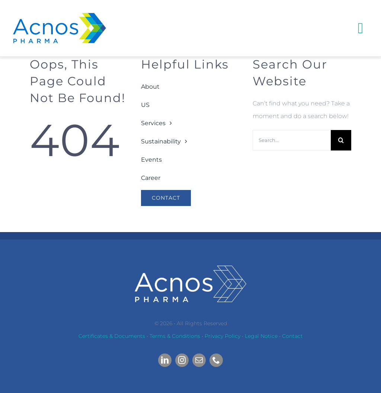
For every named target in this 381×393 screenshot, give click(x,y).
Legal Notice (261, 336)
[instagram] (182, 360)
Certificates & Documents (112, 336)
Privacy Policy (222, 336)
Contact (292, 336)
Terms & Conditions (175, 336)
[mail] (199, 360)
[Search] (341, 140)
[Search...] (292, 140)
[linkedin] (165, 360)
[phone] (216, 360)
